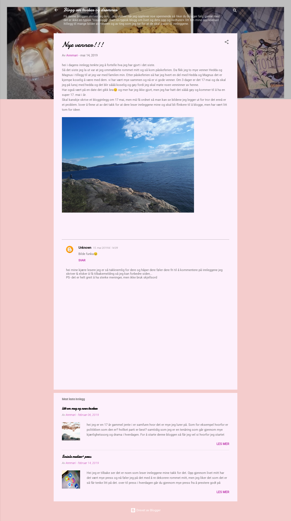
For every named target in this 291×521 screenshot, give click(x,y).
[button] (226, 42)
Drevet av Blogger (146, 510)
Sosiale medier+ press (76, 456)
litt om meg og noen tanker (79, 408)
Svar (81, 260)
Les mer (222, 444)
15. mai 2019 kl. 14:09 (105, 247)
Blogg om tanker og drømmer (90, 9)
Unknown (84, 248)
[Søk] (234, 11)
